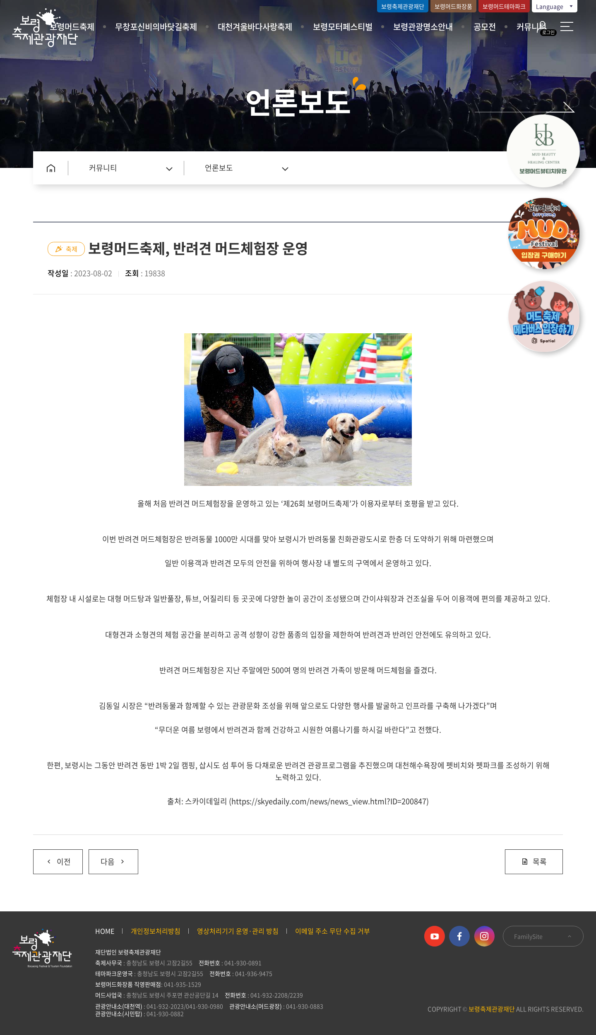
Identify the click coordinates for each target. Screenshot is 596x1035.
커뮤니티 (531, 27)
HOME (104, 931)
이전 (52, 858)
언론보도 (219, 167)
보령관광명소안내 (423, 27)
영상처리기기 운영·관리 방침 (238, 931)
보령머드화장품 (453, 6)
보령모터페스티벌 (342, 27)
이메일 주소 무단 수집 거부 (332, 931)
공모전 (484, 27)
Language (555, 6)
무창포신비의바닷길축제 (156, 27)
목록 (534, 861)
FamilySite (543, 936)
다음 (107, 858)
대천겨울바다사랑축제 (255, 27)
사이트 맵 (566, 26)
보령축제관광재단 (402, 6)
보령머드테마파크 (504, 6)
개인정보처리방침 (155, 931)
